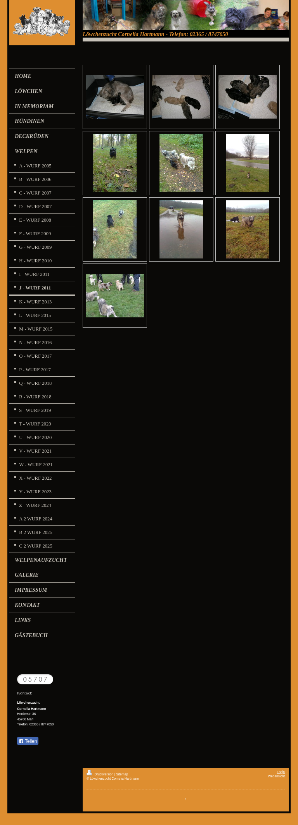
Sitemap (122, 774)
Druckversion (100, 774)
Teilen (28, 741)
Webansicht (276, 776)
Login (281, 772)
